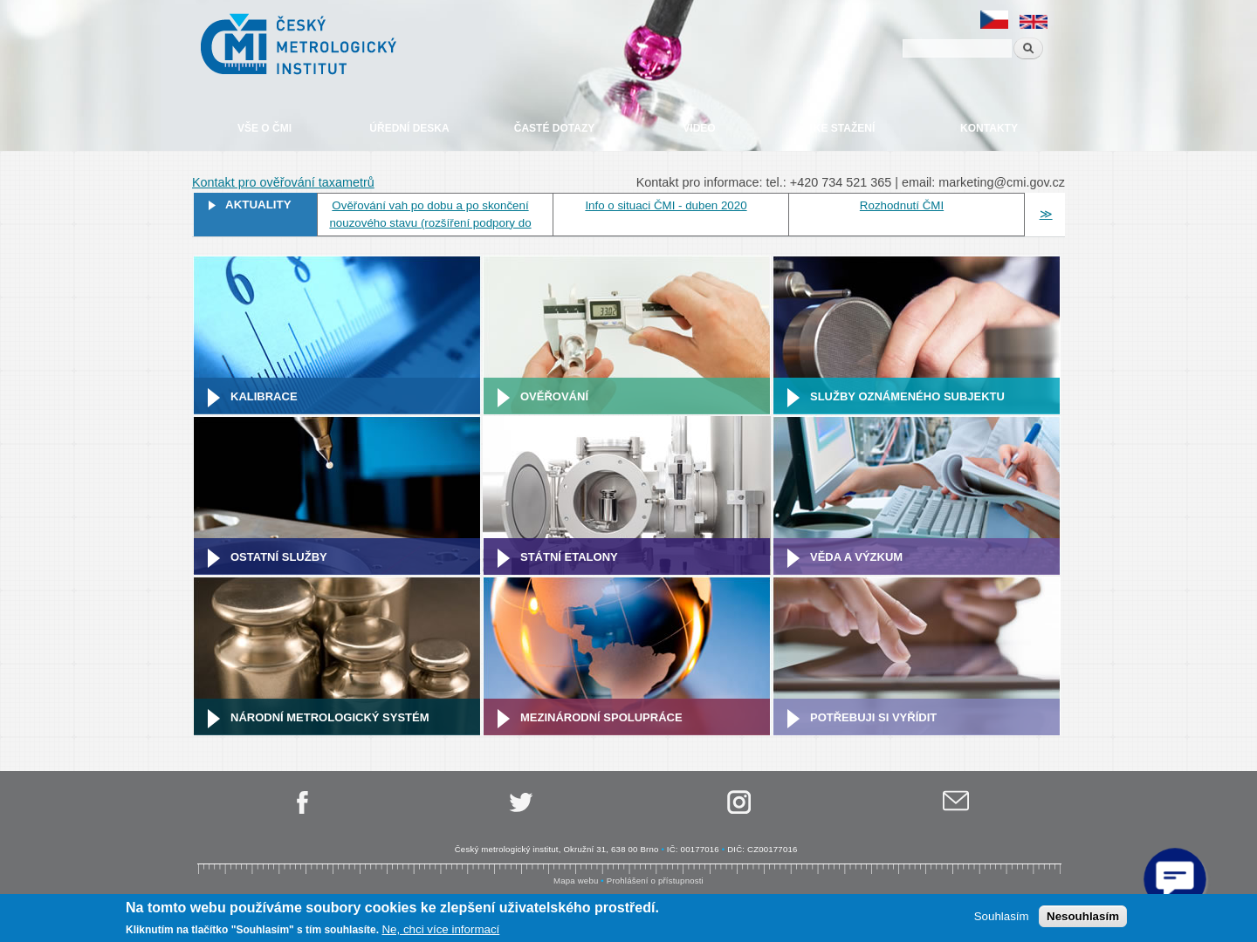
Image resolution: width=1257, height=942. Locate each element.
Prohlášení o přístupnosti (655, 880)
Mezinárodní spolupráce (601, 717)
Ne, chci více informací (440, 929)
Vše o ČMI (264, 128)
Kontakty (989, 128)
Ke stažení (844, 128)
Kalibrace (264, 396)
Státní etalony (569, 556)
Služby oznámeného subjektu (907, 396)
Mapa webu (575, 880)
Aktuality (258, 204)
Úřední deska (409, 128)
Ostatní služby (278, 556)
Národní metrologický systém (329, 717)
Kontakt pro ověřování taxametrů (283, 182)
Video (699, 128)
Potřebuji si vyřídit (873, 717)
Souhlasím (1001, 916)
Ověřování (554, 396)
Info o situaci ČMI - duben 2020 (665, 205)
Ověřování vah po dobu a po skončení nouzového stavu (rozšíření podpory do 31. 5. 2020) (430, 223)
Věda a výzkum (856, 556)
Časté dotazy (554, 128)
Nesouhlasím (1083, 916)
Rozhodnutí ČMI (902, 205)
